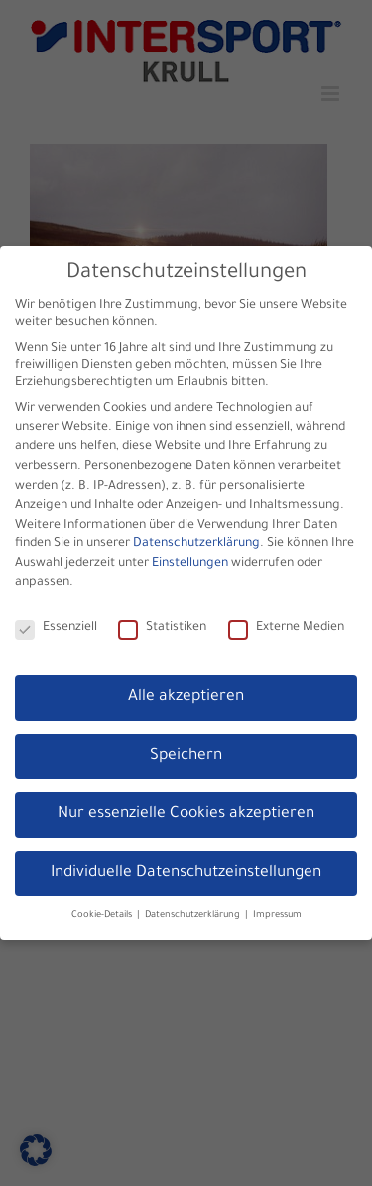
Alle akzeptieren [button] (186, 694)
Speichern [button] (186, 753)
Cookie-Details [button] (103, 912)
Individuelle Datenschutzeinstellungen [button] (186, 870)
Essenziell (56, 626)
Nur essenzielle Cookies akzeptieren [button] (186, 811)
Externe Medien (286, 626)
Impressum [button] (277, 912)
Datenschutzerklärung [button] (194, 912)
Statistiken (162, 626)
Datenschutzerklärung (196, 542)
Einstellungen (190, 561)
